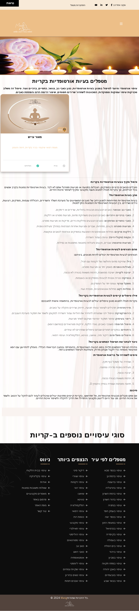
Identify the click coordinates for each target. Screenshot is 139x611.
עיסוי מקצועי (77, 522)
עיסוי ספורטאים (75, 540)
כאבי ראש (78, 551)
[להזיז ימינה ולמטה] (4, 4)
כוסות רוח (78, 517)
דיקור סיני (78, 470)
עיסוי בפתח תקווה (112, 563)
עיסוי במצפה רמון (112, 522)
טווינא (81, 499)
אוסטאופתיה (77, 557)
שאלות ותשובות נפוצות (34, 488)
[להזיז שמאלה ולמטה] (2, 4)
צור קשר (41, 511)
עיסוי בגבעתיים (113, 575)
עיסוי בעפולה (114, 540)
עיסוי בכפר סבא (113, 470)
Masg (64, 598)
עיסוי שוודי (78, 476)
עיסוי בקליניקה (37, 476)
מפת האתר (40, 505)
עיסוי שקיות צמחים (73, 569)
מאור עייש (35, 137)
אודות (43, 482)
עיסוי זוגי (79, 488)
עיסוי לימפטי (77, 563)
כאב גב (80, 546)
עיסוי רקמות (77, 482)
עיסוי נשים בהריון (74, 575)
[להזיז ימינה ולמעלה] (4, 2)
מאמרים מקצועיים (36, 493)
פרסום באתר (39, 499)
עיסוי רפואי (78, 511)
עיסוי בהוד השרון (112, 499)
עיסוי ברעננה (115, 482)
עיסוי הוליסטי (76, 534)
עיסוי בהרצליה (114, 488)
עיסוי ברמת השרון (112, 493)
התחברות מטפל (77, 5)
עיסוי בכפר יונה (113, 517)
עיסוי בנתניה (115, 505)
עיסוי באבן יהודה (112, 569)
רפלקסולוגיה (77, 505)
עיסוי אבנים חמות (74, 581)
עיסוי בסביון (115, 557)
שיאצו (81, 493)
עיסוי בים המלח (113, 546)
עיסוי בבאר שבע (113, 581)
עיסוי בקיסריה (114, 534)
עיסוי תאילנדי (76, 528)
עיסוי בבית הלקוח (36, 470)
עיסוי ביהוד (115, 551)
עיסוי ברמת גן (114, 476)
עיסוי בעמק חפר (113, 511)
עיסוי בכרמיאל (114, 528)
